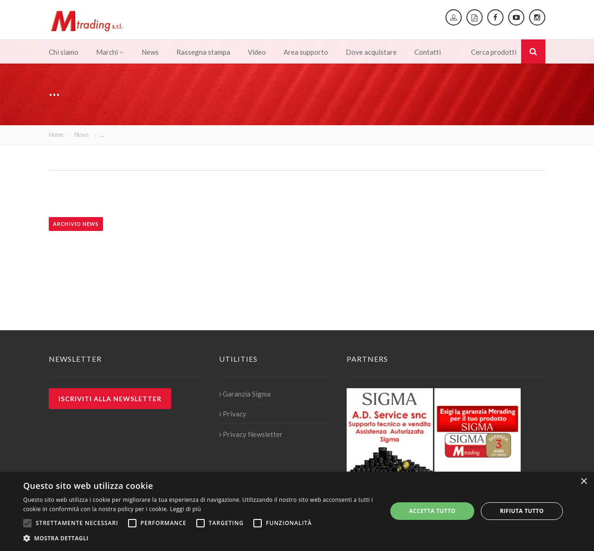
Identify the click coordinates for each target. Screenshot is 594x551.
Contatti (427, 52)
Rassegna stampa (203, 52)
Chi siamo (63, 52)
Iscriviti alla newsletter (109, 399)
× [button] (583, 481)
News (150, 52)
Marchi (110, 52)
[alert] (297, 511)
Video (257, 52)
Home (56, 134)
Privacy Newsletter (251, 434)
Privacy (232, 414)
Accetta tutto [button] (432, 511)
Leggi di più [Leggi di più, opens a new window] (185, 509)
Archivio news (76, 224)
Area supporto (306, 52)
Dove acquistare (371, 52)
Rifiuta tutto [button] (522, 511)
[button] (199, 538)
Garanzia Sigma (245, 394)
